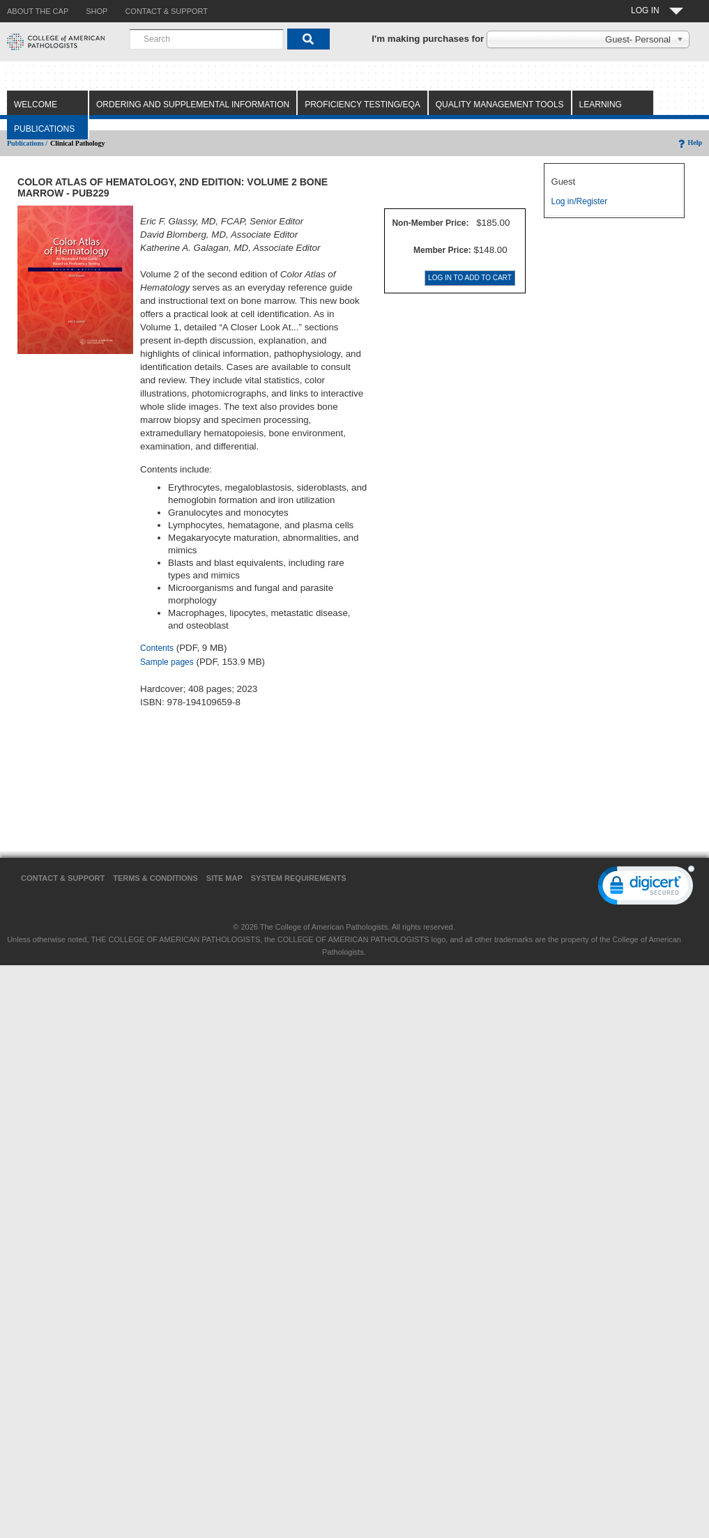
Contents (157, 648)
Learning (600, 104)
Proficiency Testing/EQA (362, 104)
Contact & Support (63, 878)
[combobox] (206, 39)
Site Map (224, 878)
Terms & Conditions (155, 878)
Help (689, 142)
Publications (44, 129)
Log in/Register (579, 201)
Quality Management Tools (500, 104)
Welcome (35, 104)
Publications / (27, 143)
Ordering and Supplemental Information (192, 104)
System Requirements (298, 878)
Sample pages (167, 662)
